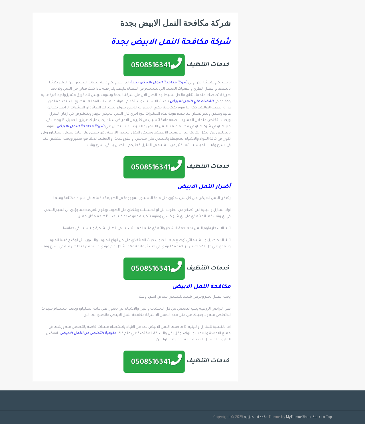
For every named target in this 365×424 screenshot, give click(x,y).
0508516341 (151, 66)
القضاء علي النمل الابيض (192, 102)
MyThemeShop (298, 417)
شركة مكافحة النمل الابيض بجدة (158, 83)
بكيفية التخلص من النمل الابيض (88, 334)
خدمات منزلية (255, 417)
